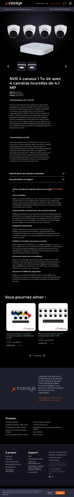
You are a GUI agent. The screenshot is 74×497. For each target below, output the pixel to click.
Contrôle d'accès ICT (40, 425)
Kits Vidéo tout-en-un (25, 9)
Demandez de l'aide (35, 459)
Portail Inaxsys (54, 460)
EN (51, 476)
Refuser (50, 493)
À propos (9, 456)
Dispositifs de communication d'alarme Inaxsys (47, 428)
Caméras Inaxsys (12, 422)
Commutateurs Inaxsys (41, 422)
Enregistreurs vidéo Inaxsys (16, 427)
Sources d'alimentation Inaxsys (17, 435)
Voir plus (10, 345)
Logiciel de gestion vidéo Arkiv (17, 425)
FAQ (29, 456)
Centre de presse (12, 462)
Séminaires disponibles (10, 470)
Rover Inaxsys (38, 435)
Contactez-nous (55, 457)
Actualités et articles (13, 464)
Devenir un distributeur (58, 455)
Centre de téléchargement (34, 462)
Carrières (9, 459)
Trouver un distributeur (58, 452)
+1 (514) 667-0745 (56, 470)
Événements (10, 467)
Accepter (60, 493)
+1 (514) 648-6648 (55, 468)
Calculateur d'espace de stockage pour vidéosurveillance (36, 468)
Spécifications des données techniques (27, 173)
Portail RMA (32, 472)
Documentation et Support (60, 9)
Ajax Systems (38, 432)
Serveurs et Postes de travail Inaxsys (16, 431)
